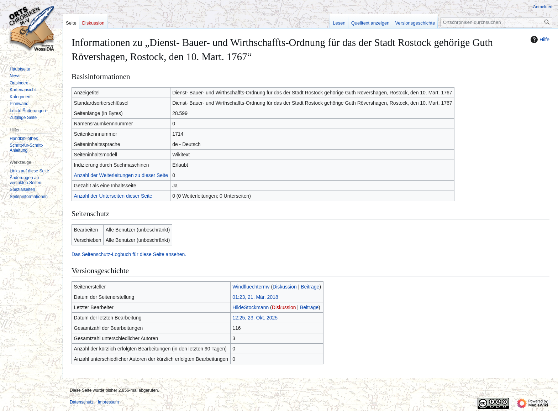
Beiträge (310, 287)
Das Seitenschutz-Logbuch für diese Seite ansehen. (129, 254)
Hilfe (539, 39)
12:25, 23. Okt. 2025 (255, 318)
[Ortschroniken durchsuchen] (496, 22)
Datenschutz (82, 402)
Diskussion (285, 287)
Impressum (108, 402)
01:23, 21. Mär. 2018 (255, 297)
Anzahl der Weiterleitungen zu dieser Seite (121, 175)
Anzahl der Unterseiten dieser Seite (113, 196)
